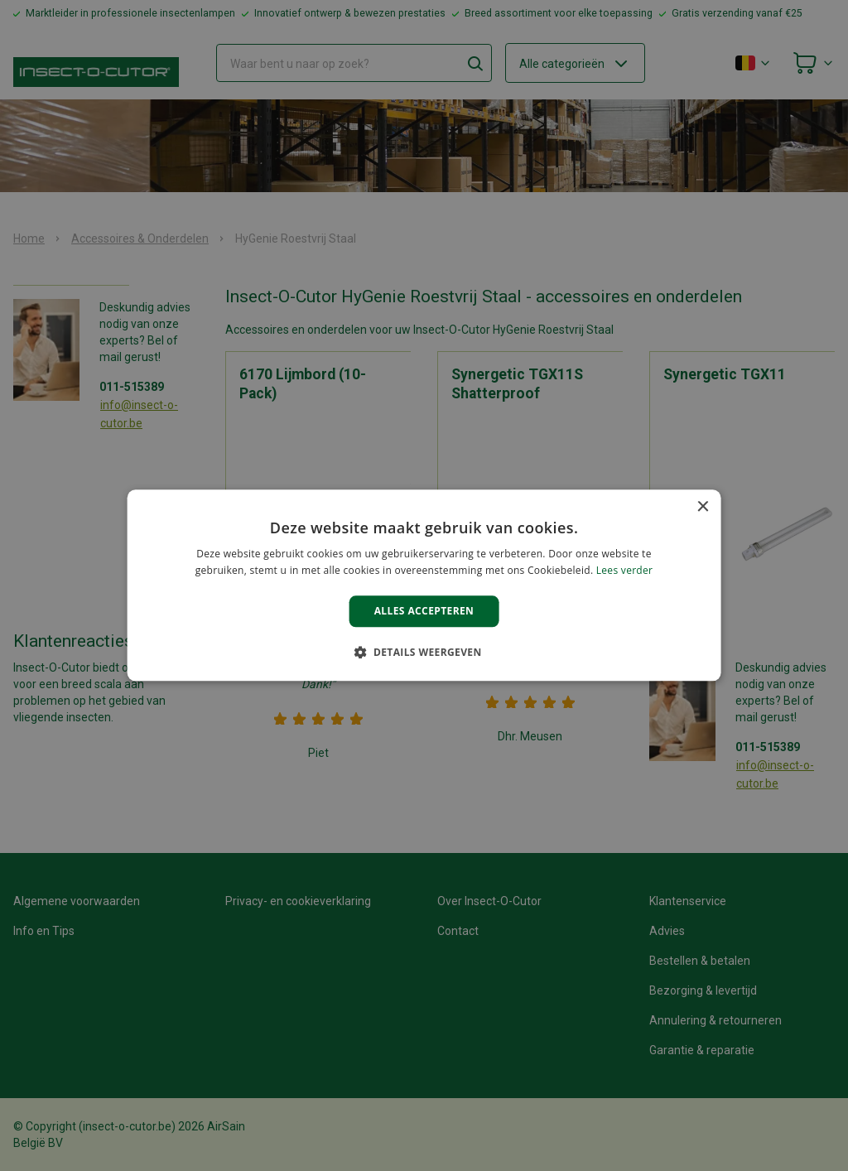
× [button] (702, 507)
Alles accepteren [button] (424, 611)
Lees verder (624, 571)
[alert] (424, 585)
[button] (423, 652)
